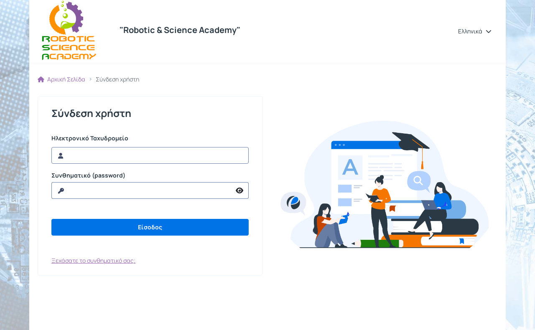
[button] (475, 31)
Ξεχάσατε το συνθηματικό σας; (93, 260)
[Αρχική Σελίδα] (68, 31)
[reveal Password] (141, 190)
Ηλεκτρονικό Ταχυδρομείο (89, 138)
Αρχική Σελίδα (61, 79)
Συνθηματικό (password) (88, 175)
